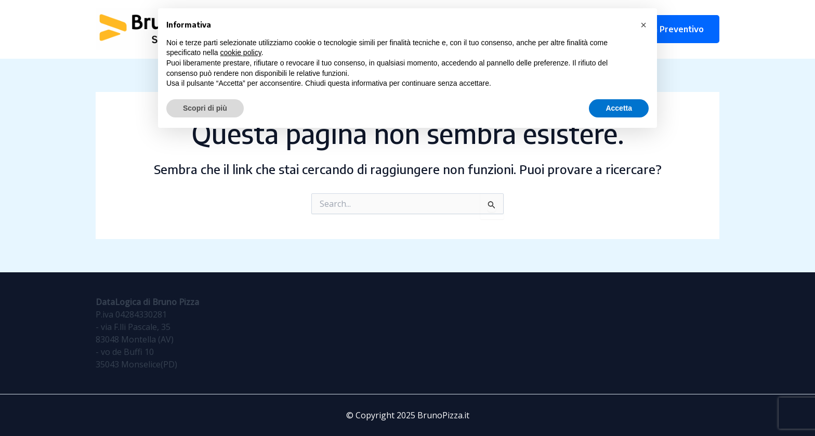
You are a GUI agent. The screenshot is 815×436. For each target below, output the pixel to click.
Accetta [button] (619, 108)
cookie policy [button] (240, 52)
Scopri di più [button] (205, 108)
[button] (643, 25)
